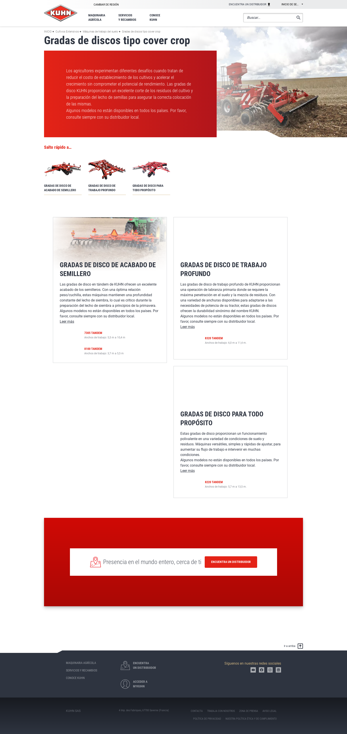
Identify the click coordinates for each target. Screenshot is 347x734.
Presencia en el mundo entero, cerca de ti (152, 562)
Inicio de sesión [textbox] (292, 4)
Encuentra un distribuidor (231, 562)
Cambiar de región (106, 4)
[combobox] (289, 4)
